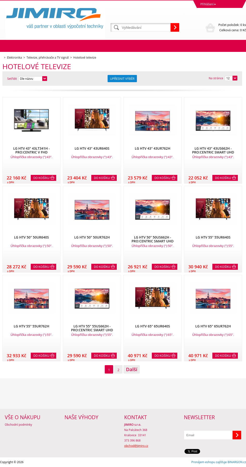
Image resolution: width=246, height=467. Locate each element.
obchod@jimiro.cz (136, 446)
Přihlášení (207, 4)
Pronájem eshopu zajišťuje (209, 462)
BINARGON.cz (237, 462)
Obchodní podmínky (18, 425)
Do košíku (41, 178)
